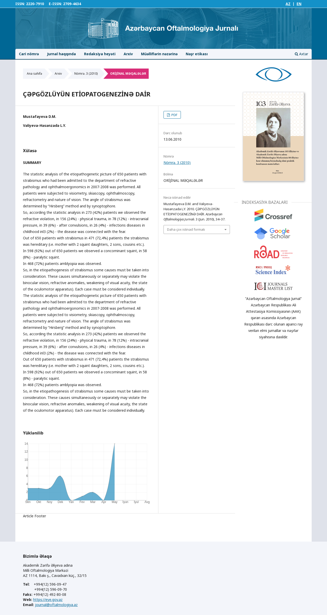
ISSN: (20, 3)
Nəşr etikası (197, 53)
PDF (174, 115)
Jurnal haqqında (61, 53)
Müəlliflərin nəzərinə (159, 53)
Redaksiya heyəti (99, 53)
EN (299, 3)
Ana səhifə (34, 73)
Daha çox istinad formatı (186, 229)
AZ (288, 3)
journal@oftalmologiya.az (56, 604)
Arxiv (128, 53)
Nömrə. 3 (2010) (86, 73)
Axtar (301, 53)
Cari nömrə (29, 53)
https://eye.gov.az (48, 599)
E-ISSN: (55, 3)
